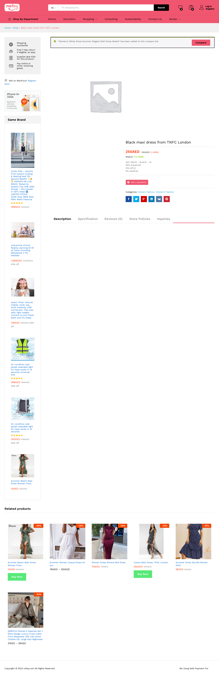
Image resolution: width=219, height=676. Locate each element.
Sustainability (133, 19)
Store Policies (139, 218)
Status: (129, 156)
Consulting (111, 19)
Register (210, 8)
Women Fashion (146, 192)
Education (69, 19)
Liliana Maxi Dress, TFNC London (151, 562)
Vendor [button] (173, 19)
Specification (88, 218)
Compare (201, 42)
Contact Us (155, 19)
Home (7, 28)
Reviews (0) (113, 218)
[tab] (62, 220)
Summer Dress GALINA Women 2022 (192, 563)
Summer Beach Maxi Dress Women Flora (22, 563)
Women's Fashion (165, 192)
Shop (15, 28)
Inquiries (163, 218)
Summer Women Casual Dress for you (67, 563)
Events (52, 19)
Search (161, 7)
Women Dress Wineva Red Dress (108, 562)
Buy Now (17, 576)
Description (62, 218)
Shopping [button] (88, 19)
